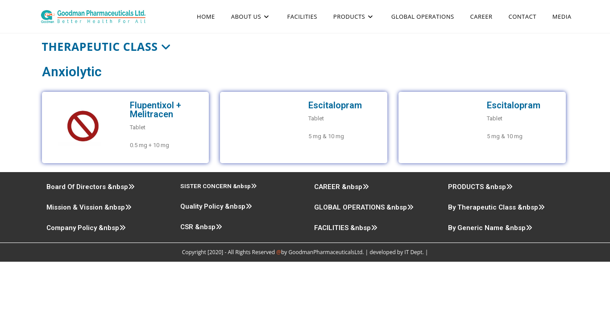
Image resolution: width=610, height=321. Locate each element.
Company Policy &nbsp (86, 228)
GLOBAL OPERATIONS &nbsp (364, 207)
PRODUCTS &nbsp (480, 187)
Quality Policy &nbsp (216, 206)
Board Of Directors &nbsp (90, 187)
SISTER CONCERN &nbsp (218, 185)
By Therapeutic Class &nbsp (496, 207)
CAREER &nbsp (341, 187)
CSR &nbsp (201, 227)
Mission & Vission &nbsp (89, 207)
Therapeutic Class (106, 46)
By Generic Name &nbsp (490, 228)
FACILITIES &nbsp (346, 228)
